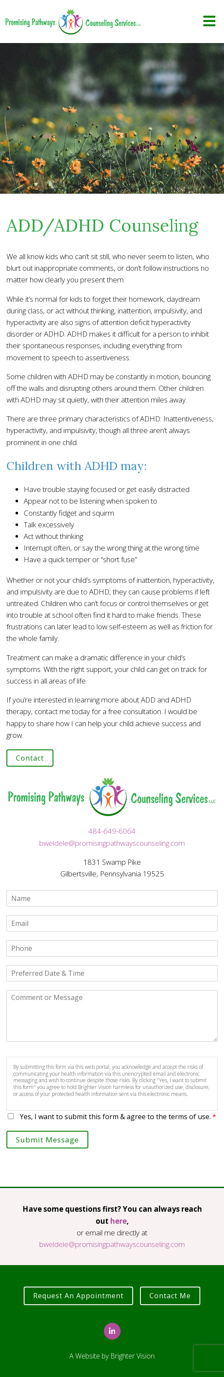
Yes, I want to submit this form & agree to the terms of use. (118, 1116)
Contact (30, 758)
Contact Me (170, 1295)
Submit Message (47, 1140)
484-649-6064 (112, 831)
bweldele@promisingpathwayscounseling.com (112, 843)
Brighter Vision (132, 1356)
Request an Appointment (78, 1295)
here (118, 1221)
